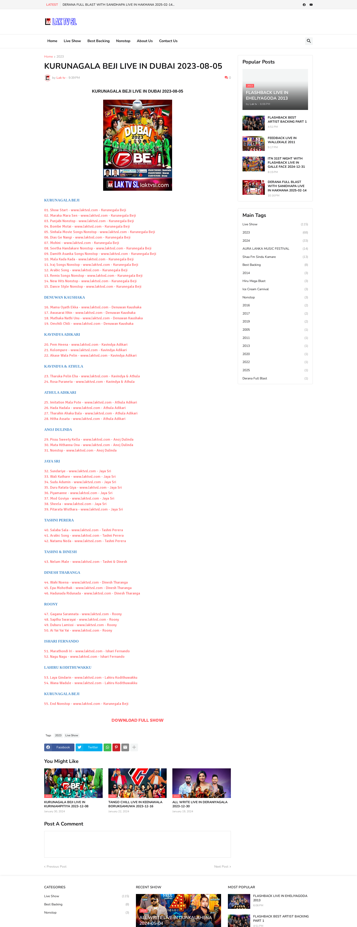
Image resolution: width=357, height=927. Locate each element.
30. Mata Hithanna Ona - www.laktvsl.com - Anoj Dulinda (88, 445)
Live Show (72, 40)
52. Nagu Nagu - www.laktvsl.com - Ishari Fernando (84, 656)
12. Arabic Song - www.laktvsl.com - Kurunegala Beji (86, 270)
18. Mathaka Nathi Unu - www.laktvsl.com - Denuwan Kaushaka (93, 318)
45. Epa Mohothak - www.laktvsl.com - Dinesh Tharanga (88, 588)
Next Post (221, 866)
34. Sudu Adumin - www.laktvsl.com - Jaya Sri (80, 482)
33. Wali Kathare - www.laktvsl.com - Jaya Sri (80, 476)
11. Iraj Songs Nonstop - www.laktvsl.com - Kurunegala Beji (91, 264)
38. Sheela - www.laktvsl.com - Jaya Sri (75, 504)
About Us (145, 40)
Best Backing (98, 40)
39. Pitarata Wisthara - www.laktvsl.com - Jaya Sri (83, 509)
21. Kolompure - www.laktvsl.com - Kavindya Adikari (85, 350)
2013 (275, 346)
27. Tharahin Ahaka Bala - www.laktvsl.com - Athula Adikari (91, 413)
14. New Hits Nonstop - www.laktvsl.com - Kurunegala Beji (90, 281)
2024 (275, 241)
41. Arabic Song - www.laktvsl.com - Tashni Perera (84, 535)
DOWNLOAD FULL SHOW (138, 720)
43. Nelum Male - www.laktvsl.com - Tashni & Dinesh (85, 561)
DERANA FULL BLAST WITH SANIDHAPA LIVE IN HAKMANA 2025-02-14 (287, 186)
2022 (275, 362)
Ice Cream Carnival (275, 289)
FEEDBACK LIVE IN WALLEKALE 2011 (282, 140)
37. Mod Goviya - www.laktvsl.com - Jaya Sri (79, 498)
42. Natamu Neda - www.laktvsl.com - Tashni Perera (85, 541)
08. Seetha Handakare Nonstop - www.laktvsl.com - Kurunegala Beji (97, 248)
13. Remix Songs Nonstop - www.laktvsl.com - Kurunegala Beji (93, 275)
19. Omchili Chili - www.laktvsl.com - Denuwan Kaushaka (88, 323)
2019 (275, 321)
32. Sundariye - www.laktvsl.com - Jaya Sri (77, 471)
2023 (60, 57)
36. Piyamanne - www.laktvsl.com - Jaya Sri (78, 493)
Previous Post (56, 866)
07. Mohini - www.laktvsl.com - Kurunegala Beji (81, 243)
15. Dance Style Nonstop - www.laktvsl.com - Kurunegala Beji (92, 286)
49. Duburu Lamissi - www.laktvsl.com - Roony (80, 625)
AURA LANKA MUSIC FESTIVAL (275, 248)
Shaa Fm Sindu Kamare (275, 257)
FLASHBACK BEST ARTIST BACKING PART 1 (287, 120)
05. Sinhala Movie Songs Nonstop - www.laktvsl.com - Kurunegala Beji (99, 232)
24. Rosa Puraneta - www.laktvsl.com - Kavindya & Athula (89, 381)
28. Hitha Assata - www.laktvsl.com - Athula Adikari (84, 419)
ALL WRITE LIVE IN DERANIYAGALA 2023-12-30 (199, 804)
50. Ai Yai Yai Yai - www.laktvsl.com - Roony (78, 630)
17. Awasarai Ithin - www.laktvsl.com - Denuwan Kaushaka (89, 312)
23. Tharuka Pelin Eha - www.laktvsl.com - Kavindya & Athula (92, 376)
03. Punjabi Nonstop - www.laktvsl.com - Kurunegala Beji (89, 221)
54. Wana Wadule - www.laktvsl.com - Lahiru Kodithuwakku (90, 683)
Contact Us (168, 40)
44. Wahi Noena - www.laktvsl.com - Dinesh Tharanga (86, 582)
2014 (275, 273)
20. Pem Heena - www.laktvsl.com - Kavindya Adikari (86, 344)
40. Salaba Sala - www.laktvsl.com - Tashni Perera (83, 530)
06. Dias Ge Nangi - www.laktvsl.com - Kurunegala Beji (87, 237)
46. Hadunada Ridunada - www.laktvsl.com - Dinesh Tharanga (92, 593)
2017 (275, 313)
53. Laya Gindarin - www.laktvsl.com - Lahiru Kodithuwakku (90, 677)
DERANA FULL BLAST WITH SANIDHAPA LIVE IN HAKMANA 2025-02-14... (118, 5)
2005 (275, 330)
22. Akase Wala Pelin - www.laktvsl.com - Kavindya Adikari (90, 355)
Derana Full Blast (275, 378)
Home (52, 40)
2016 (275, 305)
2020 (275, 354)
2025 (275, 370)
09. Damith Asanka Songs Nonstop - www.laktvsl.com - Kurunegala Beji (100, 253)
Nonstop (123, 40)
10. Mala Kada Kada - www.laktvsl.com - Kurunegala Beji (89, 259)
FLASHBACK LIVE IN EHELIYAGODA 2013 (280, 898)
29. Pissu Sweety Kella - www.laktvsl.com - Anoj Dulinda (88, 439)
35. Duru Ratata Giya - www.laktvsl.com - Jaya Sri (83, 487)
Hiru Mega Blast (275, 281)
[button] (309, 41)
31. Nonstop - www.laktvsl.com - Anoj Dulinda (80, 450)
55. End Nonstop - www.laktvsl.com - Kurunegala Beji (86, 703)
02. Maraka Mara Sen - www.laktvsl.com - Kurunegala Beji (90, 215)
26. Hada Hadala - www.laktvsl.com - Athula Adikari (85, 408)
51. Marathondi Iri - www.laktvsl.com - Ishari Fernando (87, 651)
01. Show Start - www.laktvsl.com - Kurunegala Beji (85, 210)
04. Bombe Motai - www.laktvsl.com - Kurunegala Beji (87, 226)
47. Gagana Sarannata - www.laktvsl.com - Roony (83, 614)
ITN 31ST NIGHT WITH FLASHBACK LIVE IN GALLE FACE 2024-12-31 (286, 163)
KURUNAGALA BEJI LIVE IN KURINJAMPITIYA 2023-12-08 (66, 804)
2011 (275, 338)
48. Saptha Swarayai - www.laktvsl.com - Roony (81, 619)
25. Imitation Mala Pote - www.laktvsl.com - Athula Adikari (90, 402)
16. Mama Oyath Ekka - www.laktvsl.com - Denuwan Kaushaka (92, 307)
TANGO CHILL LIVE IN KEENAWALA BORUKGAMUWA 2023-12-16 (135, 804)
